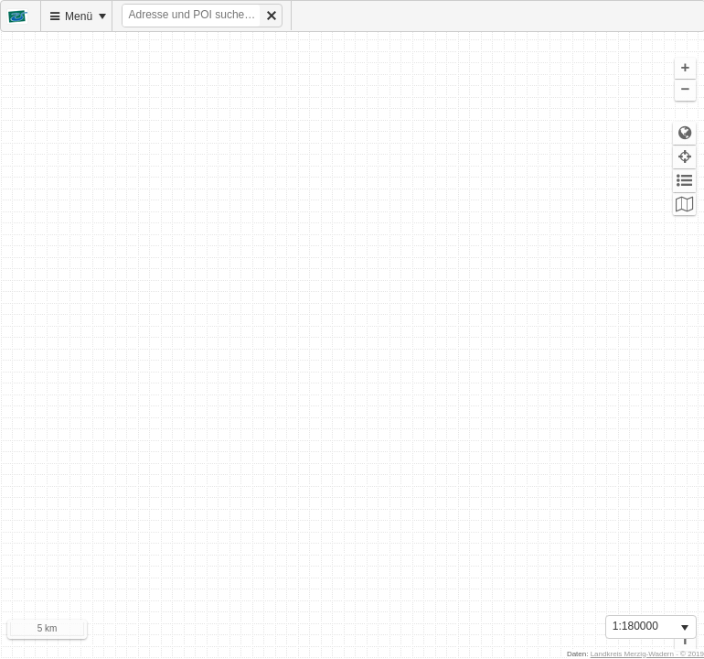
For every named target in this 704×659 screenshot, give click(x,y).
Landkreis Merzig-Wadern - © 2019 (647, 654)
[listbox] (651, 627)
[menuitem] (21, 16)
